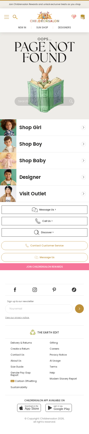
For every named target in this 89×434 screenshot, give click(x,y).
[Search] (71, 101)
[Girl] (44, 127)
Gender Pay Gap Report (21, 374)
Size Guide (17, 366)
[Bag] (82, 17)
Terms (53, 366)
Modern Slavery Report (63, 378)
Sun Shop (42, 27)
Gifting (54, 342)
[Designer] (44, 177)
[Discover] (44, 232)
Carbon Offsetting (24, 381)
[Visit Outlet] (44, 194)
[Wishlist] (73, 17)
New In (22, 27)
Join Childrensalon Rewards (44, 266)
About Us (16, 360)
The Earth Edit (44, 332)
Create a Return (20, 348)
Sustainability (19, 387)
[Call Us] (44, 221)
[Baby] (44, 160)
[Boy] (44, 144)
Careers (54, 348)
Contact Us (17, 354)
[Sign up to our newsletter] (79, 308)
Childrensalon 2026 (52, 418)
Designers (64, 27)
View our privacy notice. (17, 317)
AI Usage (55, 360)
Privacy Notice (58, 354)
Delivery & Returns (21, 342)
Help (52, 372)
